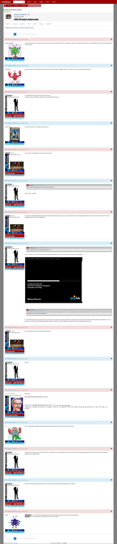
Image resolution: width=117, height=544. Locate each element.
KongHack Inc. (54, 543)
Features (29, 1)
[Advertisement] (53, 6)
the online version (51, 405)
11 (30, 34)
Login (35, 1)
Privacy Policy (6, 543)
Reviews (15, 23)
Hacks (8, 23)
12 (33, 34)
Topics (35, 23)
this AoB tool (30, 405)
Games (48, 1)
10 (27, 34)
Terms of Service (14, 543)
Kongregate (23, 5)
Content (54, 1)
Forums (9, 5)
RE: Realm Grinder (10, 39)
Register (41, 1)
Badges (42, 23)
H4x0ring (16, 5)
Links (29, 23)
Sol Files (22, 23)
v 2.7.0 (61, 543)
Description (48, 23)
